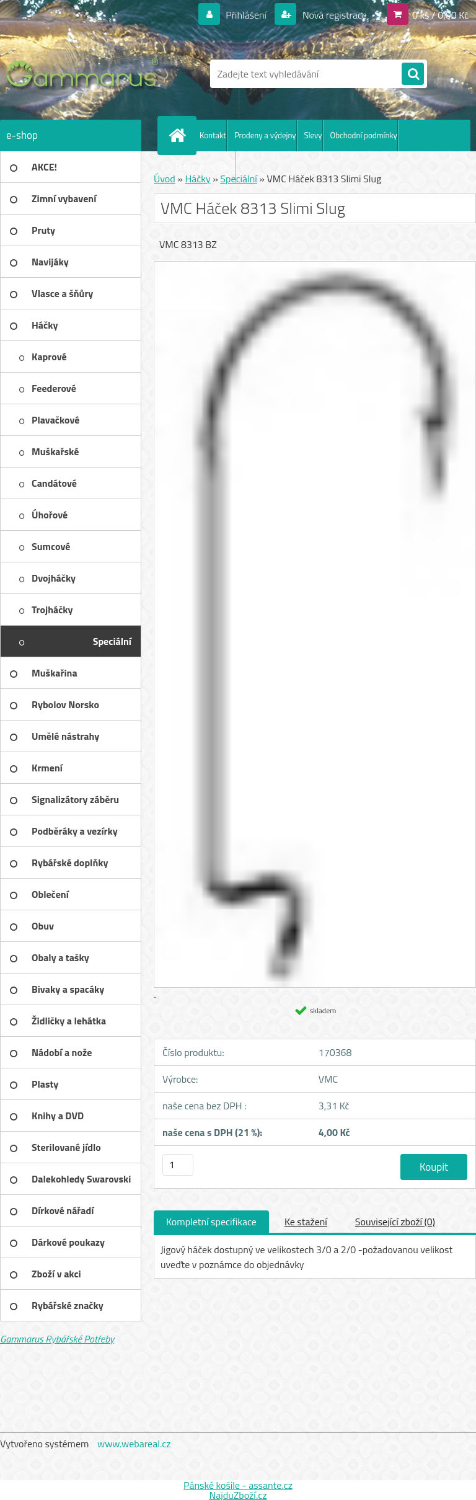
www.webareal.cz (134, 1443)
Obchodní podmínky (363, 135)
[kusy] (177, 1165)
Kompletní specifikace (211, 1221)
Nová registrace (333, 14)
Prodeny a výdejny (265, 135)
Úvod (164, 178)
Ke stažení (305, 1221)
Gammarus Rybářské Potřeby (57, 1338)
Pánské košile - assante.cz (238, 1485)
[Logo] (85, 74)
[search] (413, 74)
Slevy (313, 135)
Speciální (238, 178)
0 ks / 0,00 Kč (440, 14)
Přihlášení (246, 14)
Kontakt (213, 135)
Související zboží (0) (395, 1221)
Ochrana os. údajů (205, 167)
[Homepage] (180, 135)
